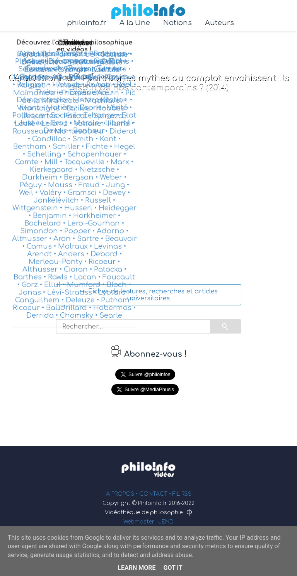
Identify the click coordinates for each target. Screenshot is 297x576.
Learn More (136, 567)
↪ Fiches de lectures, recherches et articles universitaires (149, 295)
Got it (172, 567)
